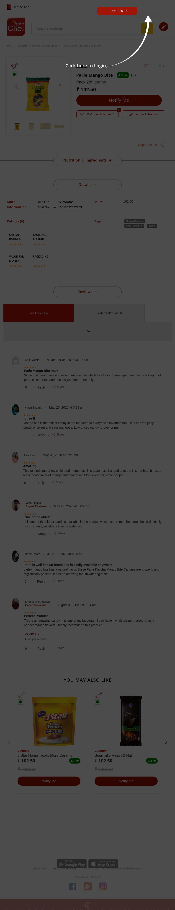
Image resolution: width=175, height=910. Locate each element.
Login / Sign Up (119, 10)
